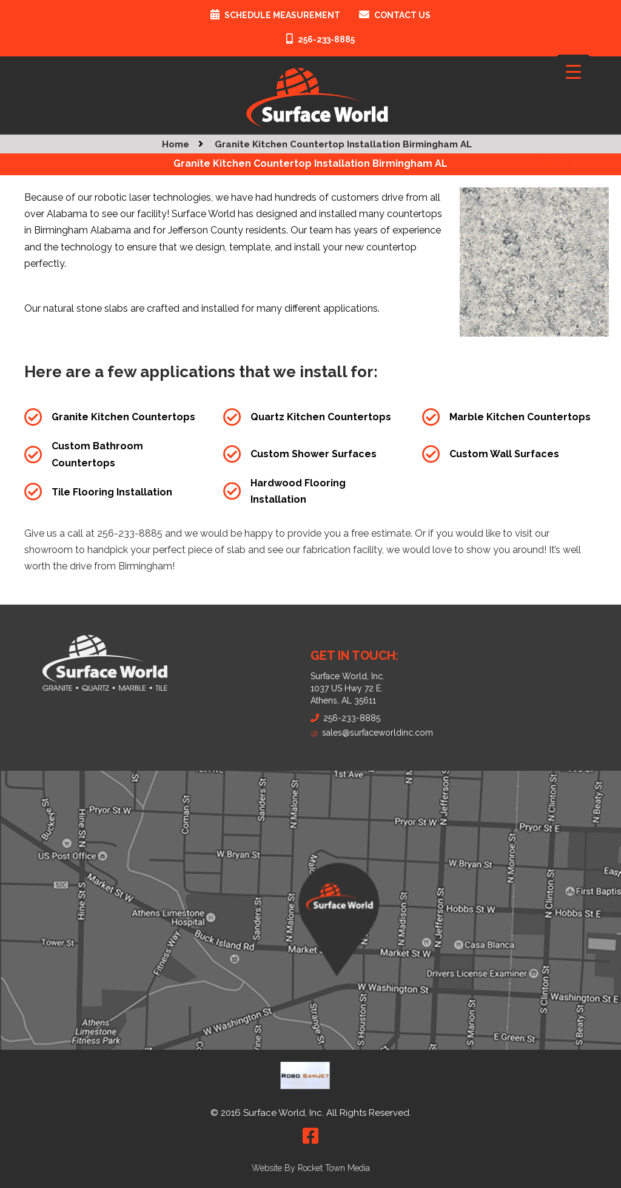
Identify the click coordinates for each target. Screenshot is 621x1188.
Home (175, 144)
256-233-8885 (326, 39)
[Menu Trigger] (573, 71)
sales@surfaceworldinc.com (371, 732)
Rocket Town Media (334, 1168)
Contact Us (402, 15)
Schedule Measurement (282, 15)
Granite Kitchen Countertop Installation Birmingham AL (343, 144)
